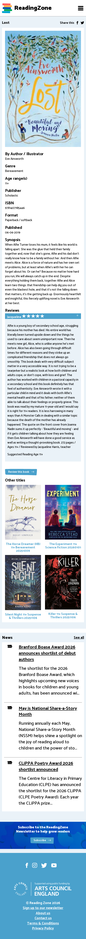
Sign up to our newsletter (43, 908)
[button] (80, 8)
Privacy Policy (43, 928)
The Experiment (63, 517)
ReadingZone (33, 8)
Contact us (43, 918)
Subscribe (42, 840)
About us (43, 913)
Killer (63, 587)
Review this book (21, 472)
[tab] (43, 316)
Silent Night (23, 587)
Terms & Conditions (43, 923)
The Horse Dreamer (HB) (23, 519)
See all (79, 637)
